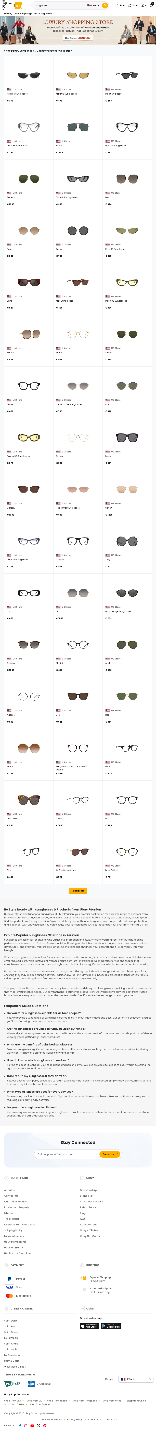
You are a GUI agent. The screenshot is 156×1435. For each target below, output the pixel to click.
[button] (119, 5)
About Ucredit (88, 1224)
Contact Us (11, 1196)
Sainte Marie (11, 1361)
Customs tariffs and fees (19, 1224)
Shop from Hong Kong (84, 1400)
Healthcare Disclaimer (18, 1253)
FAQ (82, 1219)
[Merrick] (78, 645)
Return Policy (88, 1207)
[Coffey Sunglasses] (78, 852)
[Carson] (29, 489)
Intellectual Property (17, 1207)
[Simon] (127, 334)
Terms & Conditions (51, 1419)
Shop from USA (12, 1400)
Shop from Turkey (14, 1404)
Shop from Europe (40, 1404)
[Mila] (127, 800)
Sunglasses (45, 13)
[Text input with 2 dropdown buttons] (58, 5)
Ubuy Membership (15, 1242)
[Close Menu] (4, 6)
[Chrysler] (78, 541)
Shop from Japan (57, 1400)
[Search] (105, 5)
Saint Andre (11, 1343)
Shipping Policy (13, 1230)
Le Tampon (11, 1338)
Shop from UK (34, 1400)
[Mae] (127, 748)
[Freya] (127, 438)
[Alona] (29, 748)
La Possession (12, 1355)
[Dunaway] (29, 800)
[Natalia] (29, 334)
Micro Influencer (14, 1236)
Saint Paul (10, 1326)
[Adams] (29, 697)
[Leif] (78, 593)
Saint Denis (11, 1320)
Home (7, 13)
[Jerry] (127, 541)
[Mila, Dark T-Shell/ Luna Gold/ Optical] (78, 748)
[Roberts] (29, 179)
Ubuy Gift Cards (90, 1236)
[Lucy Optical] (127, 852)
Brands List (86, 1196)
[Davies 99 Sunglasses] (29, 438)
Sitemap (9, 1213)
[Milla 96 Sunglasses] (29, 75)
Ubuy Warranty (13, 1247)
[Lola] (29, 593)
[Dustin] (29, 231)
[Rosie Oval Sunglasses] (78, 489)
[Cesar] (78, 800)
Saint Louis (10, 1349)
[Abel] (127, 645)
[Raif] (127, 386)
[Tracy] (78, 231)
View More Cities (15, 1366)
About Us (10, 1190)
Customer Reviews (91, 1201)
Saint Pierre (11, 1332)
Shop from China (136, 1400)
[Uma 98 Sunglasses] (29, 127)
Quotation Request (16, 1201)
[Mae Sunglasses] (127, 75)
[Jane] (29, 282)
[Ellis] (78, 697)
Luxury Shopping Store (25, 13)
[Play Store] (111, 1327)
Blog (83, 1213)
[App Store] (90, 1327)
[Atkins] (29, 386)
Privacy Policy (75, 1419)
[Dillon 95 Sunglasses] (78, 179)
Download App (89, 1190)
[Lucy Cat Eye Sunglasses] (78, 386)
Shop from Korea (111, 1400)
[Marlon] (78, 334)
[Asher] (78, 127)
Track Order (11, 1219)
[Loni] (127, 179)
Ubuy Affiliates (89, 1230)
